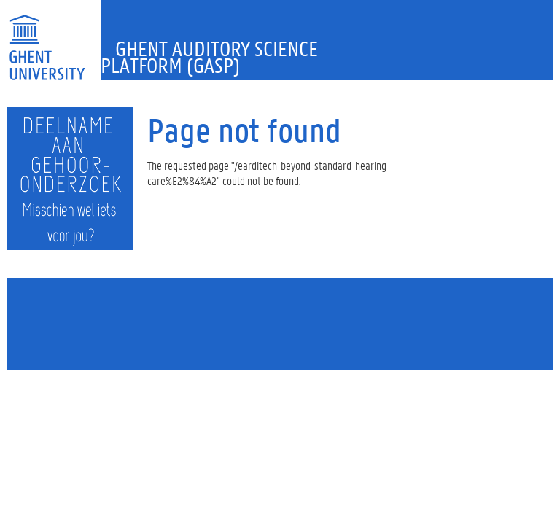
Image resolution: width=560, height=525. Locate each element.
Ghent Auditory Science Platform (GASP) (209, 57)
